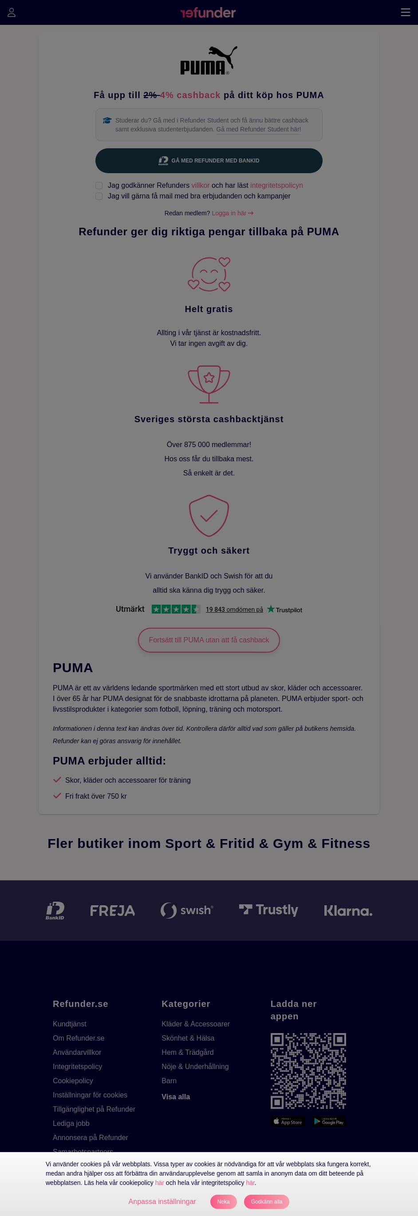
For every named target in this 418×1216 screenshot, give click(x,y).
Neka (223, 1202)
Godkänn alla (267, 1202)
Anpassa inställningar (162, 1201)
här (159, 1182)
